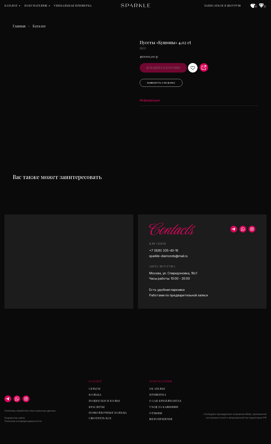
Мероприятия (160, 419)
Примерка (157, 394)
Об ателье (157, 388)
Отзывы (155, 413)
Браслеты (97, 407)
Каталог (11, 5)
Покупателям (35, 5)
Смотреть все (100, 418)
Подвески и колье (104, 400)
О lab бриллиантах (165, 400)
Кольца (95, 394)
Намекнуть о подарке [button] (161, 82)
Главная (19, 26)
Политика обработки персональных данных (30, 410)
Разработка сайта (14, 418)
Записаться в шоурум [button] (222, 5)
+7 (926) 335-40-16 (163, 250)
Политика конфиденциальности (23, 421)
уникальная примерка (73, 5)
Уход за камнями (163, 407)
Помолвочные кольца (108, 412)
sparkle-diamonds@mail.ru (168, 256)
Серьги (94, 388)
